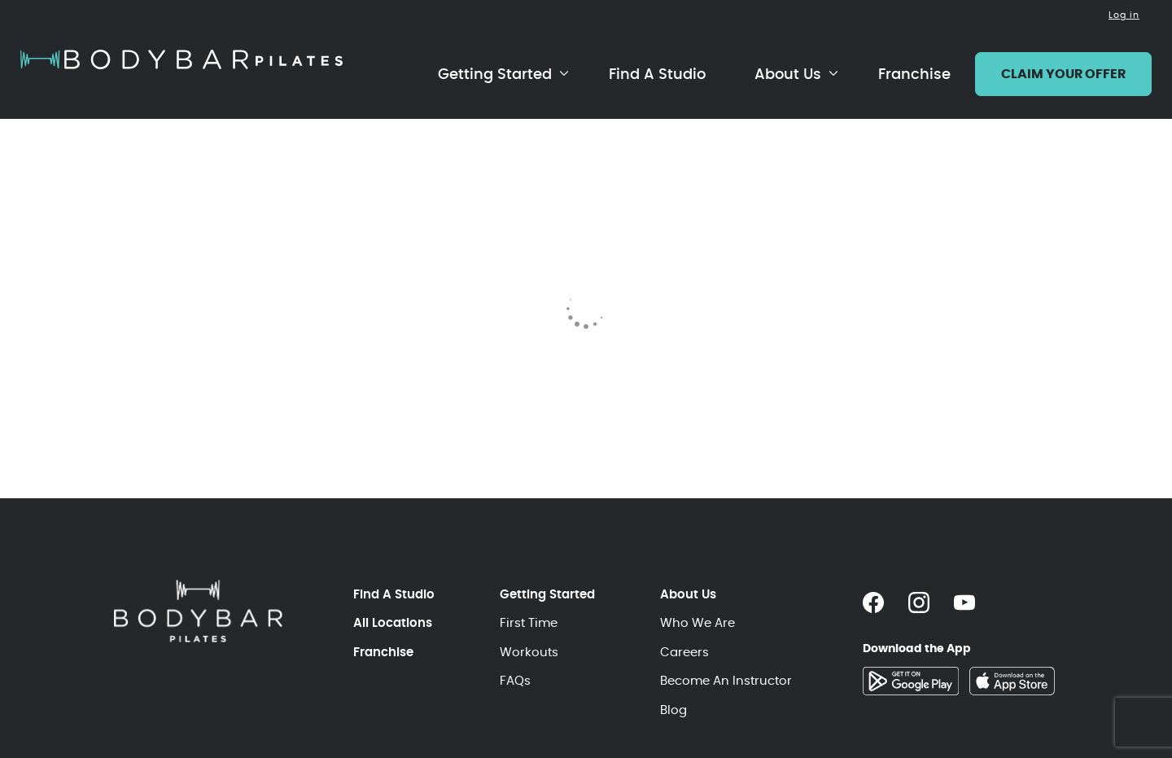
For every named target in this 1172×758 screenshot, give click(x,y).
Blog (673, 709)
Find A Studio (657, 74)
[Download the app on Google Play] (911, 681)
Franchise (914, 74)
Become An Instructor (726, 680)
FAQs (515, 680)
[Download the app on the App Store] (1012, 681)
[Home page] (181, 59)
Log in (1124, 14)
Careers (684, 651)
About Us (787, 74)
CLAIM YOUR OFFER (1063, 73)
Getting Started (495, 74)
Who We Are (697, 622)
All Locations (392, 622)
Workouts (529, 651)
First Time (529, 622)
